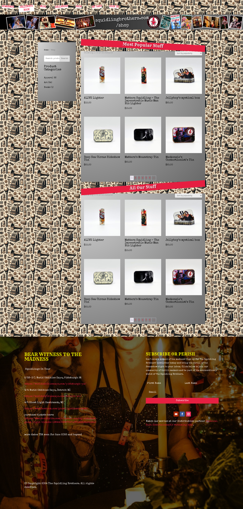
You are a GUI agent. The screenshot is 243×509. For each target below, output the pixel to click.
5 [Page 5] (146, 178)
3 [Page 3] (139, 178)
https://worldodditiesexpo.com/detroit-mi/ (53, 396)
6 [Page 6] (149, 178)
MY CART (97, 7)
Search (64, 59)
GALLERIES (61, 7)
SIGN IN (114, 6)
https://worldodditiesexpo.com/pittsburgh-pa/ (55, 384)
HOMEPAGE (8, 6)
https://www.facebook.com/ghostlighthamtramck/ (56, 409)
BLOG (43, 6)
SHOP (78, 6)
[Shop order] (188, 53)
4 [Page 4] (142, 178)
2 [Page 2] (135, 178)
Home (46, 50)
